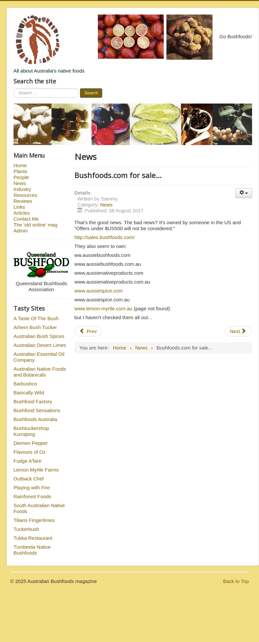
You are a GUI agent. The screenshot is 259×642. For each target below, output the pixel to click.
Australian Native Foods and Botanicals (40, 372)
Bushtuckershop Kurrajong (31, 431)
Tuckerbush (26, 529)
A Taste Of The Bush (36, 318)
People (21, 177)
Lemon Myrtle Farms (36, 470)
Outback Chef (29, 478)
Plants (20, 171)
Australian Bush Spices (39, 336)
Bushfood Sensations (37, 410)
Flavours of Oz (30, 452)
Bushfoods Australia (35, 419)
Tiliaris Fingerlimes (34, 520)
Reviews (23, 201)
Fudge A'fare (28, 461)
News (20, 183)
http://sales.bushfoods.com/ (104, 237)
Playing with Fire (32, 487)
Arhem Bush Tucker (35, 327)
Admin (21, 230)
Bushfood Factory (33, 401)
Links (19, 207)
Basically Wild (29, 392)
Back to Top (236, 581)
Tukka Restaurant (33, 538)
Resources (25, 195)
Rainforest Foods (32, 496)
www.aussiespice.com (98, 290)
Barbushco (25, 383)
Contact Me (26, 219)
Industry (22, 189)
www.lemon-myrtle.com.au (103, 308)
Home (20, 165)
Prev (88, 331)
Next (238, 331)
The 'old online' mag (35, 225)
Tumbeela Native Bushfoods (32, 550)
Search (91, 92)
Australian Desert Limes (40, 345)
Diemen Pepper (31, 443)
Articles (22, 213)
